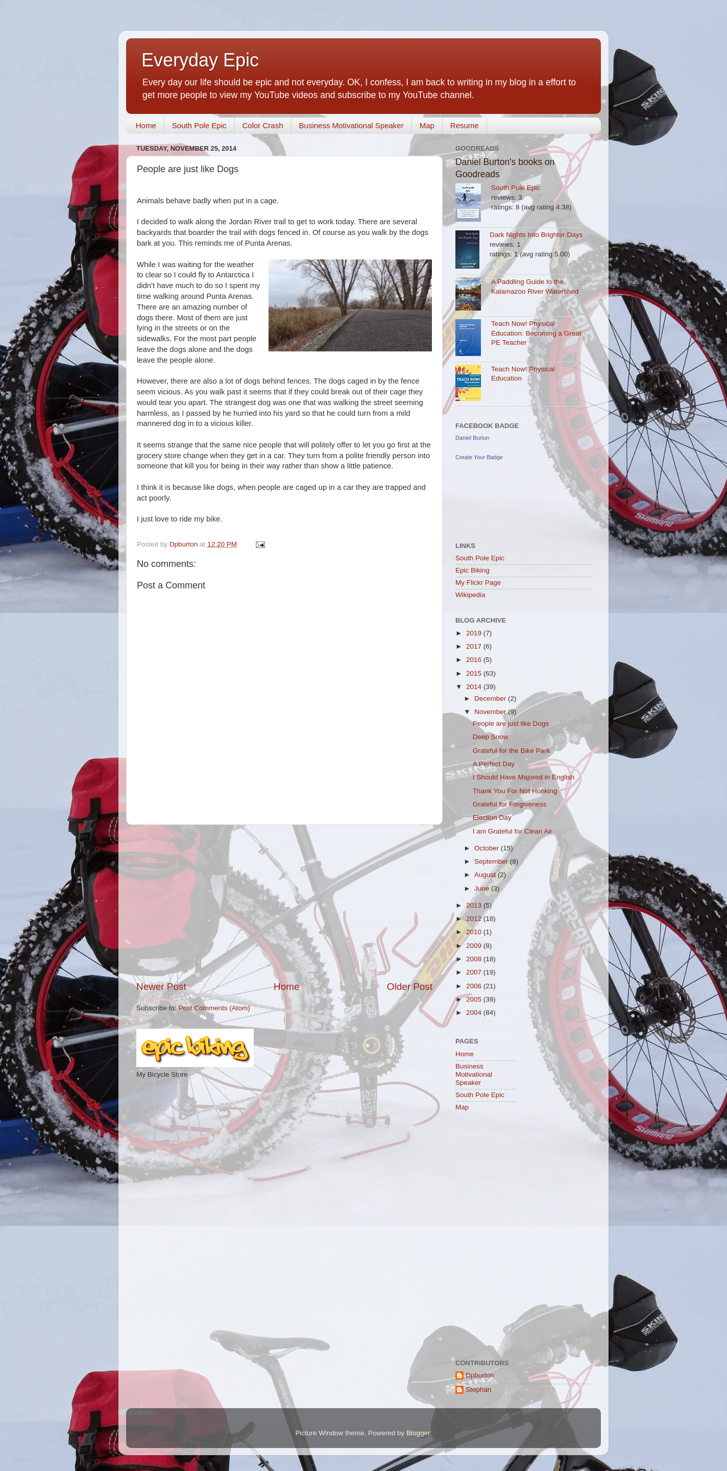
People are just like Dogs (511, 723)
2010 (474, 932)
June (482, 888)
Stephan (478, 1389)
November (491, 712)
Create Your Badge (479, 457)
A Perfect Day (494, 764)
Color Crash (263, 125)
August (486, 875)
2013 (474, 905)
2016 (474, 659)
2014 (474, 687)
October (487, 848)
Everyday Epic (200, 60)
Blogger (418, 1433)
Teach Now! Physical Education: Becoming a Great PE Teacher (536, 333)
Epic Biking (472, 570)
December (491, 698)
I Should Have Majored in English (524, 777)
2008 (474, 959)
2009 (474, 946)
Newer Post (161, 986)
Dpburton (480, 1375)
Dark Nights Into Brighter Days (536, 235)
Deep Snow (490, 737)
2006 (474, 986)
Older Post (409, 986)
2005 (474, 999)
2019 (474, 633)
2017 (474, 646)
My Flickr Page (478, 582)
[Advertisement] (284, 902)
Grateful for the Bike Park (511, 750)
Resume (464, 125)
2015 (474, 673)
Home (146, 125)
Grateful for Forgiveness (510, 804)
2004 (474, 1012)
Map (427, 125)
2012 (474, 918)
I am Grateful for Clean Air (512, 831)
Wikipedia (470, 595)
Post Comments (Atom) (214, 1008)
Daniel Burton (472, 438)
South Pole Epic (199, 125)
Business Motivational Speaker (351, 125)
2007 (474, 972)
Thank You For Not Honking (515, 791)
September (492, 861)
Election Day (492, 817)
